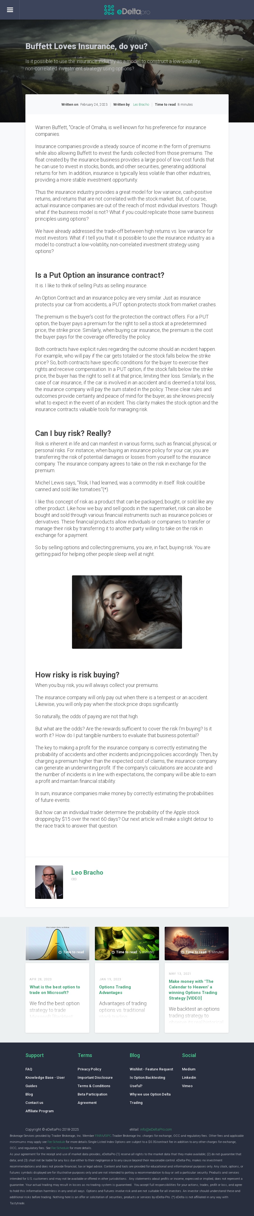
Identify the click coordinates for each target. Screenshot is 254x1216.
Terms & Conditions (94, 1086)
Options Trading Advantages (115, 990)
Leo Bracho (141, 105)
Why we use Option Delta (150, 1094)
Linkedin (189, 1077)
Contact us (34, 1103)
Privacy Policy (89, 1069)
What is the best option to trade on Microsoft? (55, 990)
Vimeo (187, 1086)
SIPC (108, 1136)
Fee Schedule (56, 1142)
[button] (10, 10)
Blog (29, 1094)
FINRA (99, 1136)
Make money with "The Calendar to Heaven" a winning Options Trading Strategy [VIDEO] (193, 990)
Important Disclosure (95, 1077)
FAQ (28, 1069)
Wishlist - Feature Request (151, 1069)
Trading (136, 1103)
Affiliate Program (39, 1111)
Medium (188, 1069)
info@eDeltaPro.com (156, 1129)
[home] (127, 11)
